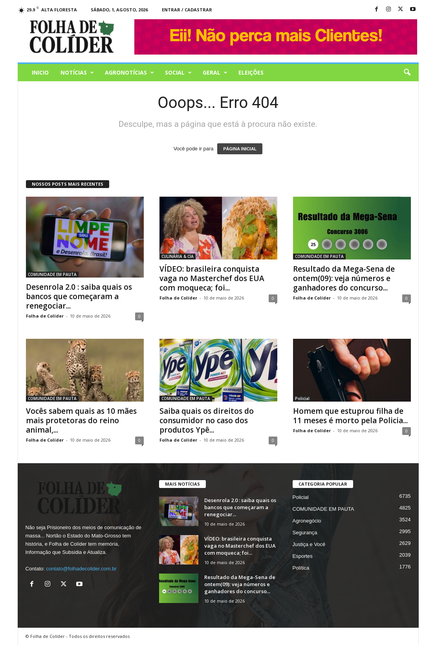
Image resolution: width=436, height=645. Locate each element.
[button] (407, 72)
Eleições (251, 72)
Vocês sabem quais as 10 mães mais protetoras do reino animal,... (81, 420)
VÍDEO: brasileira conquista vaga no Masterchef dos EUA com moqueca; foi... (211, 278)
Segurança (305, 532)
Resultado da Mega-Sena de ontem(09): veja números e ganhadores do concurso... (344, 278)
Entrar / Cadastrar (187, 10)
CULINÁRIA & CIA (177, 256)
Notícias (77, 72)
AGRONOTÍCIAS (129, 72)
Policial (302, 398)
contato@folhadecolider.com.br (81, 569)
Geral (215, 72)
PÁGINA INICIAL (239, 148)
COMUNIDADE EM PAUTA (52, 274)
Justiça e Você (309, 544)
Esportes (303, 556)
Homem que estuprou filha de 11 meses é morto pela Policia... (350, 416)
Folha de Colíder (45, 316)
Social (178, 72)
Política (301, 568)
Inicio (40, 72)
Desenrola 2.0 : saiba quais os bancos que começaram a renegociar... (79, 296)
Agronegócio (307, 521)
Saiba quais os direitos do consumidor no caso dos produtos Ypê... (206, 420)
